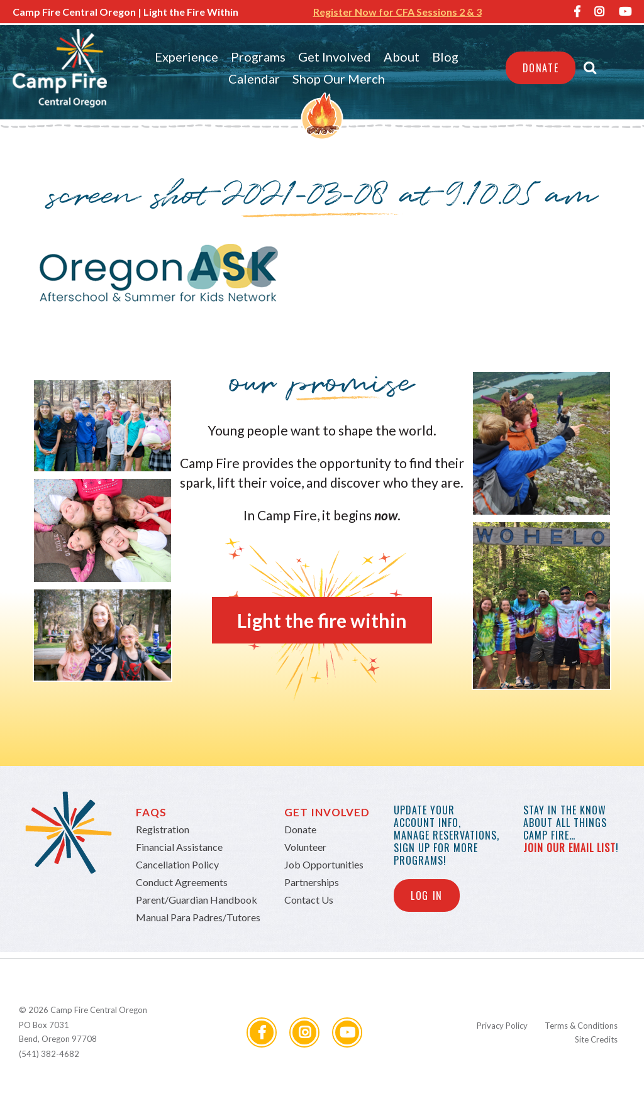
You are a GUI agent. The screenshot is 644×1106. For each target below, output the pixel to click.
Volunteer (305, 847)
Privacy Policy (502, 1026)
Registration (162, 829)
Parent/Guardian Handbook (196, 900)
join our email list (569, 847)
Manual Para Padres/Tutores (198, 917)
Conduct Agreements (182, 882)
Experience (186, 56)
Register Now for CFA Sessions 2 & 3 (397, 12)
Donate (541, 67)
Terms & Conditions (581, 1026)
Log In (427, 895)
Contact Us (308, 900)
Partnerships (311, 882)
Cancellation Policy (177, 864)
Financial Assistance (179, 847)
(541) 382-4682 (49, 1054)
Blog (445, 56)
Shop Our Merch (338, 78)
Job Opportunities (324, 864)
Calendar (254, 78)
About (401, 56)
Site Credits (596, 1039)
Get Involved (334, 56)
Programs (258, 56)
